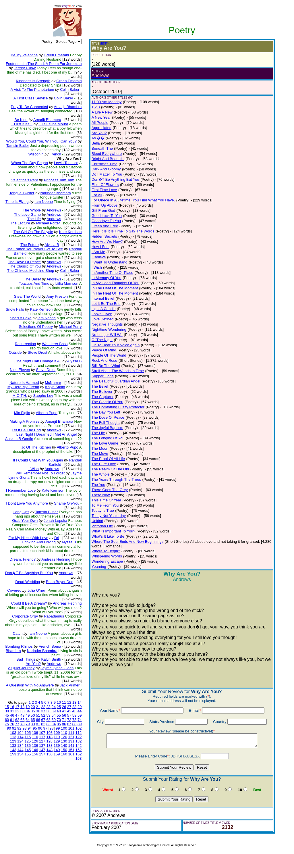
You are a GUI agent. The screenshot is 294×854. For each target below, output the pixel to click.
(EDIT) (104, 43)
